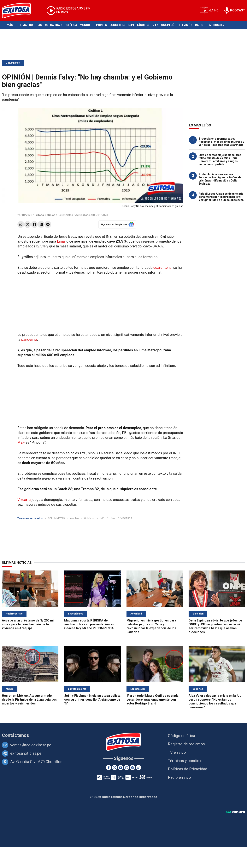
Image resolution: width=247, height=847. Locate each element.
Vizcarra (24, 500)
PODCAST (237, 10)
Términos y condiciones (188, 760)
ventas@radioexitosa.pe (30, 745)
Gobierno (89, 518)
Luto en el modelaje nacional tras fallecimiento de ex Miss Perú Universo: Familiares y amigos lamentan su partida (220, 159)
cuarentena (162, 267)
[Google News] (132, 767)
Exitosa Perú (164, 25)
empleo (74, 518)
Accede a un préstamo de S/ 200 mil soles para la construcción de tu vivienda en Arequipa (28, 624)
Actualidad (53, 25)
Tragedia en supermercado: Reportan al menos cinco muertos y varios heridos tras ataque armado (221, 141)
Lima (61, 241)
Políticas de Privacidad (187, 769)
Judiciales (117, 25)
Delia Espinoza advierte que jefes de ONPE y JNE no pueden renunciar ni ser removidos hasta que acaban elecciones (215, 626)
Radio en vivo (179, 777)
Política (70, 25)
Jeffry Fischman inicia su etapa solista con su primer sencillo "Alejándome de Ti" (92, 699)
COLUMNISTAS (56, 518)
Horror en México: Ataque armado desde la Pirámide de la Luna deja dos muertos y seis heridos (29, 699)
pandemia (29, 339)
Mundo (85, 25)
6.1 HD (214, 10)
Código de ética (181, 735)
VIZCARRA (126, 518)
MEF (21, 442)
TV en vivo (177, 752)
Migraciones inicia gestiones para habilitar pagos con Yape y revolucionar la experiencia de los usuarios (151, 626)
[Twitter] (114, 767)
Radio (199, 25)
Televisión (184, 25)
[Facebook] (108, 767)
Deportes (100, 25)
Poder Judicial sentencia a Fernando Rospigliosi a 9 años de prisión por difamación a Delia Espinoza (220, 179)
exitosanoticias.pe (25, 753)
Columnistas (13, 62)
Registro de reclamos (186, 744)
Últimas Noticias (29, 25)
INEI (102, 518)
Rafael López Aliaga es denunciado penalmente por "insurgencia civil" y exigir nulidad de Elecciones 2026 (221, 196)
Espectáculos (138, 25)
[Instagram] (126, 767)
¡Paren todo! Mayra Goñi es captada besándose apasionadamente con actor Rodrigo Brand (152, 699)
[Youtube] (120, 767)
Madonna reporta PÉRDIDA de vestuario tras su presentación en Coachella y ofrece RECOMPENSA (89, 624)
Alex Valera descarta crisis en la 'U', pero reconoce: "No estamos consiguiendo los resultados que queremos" (215, 701)
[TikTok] (138, 767)
